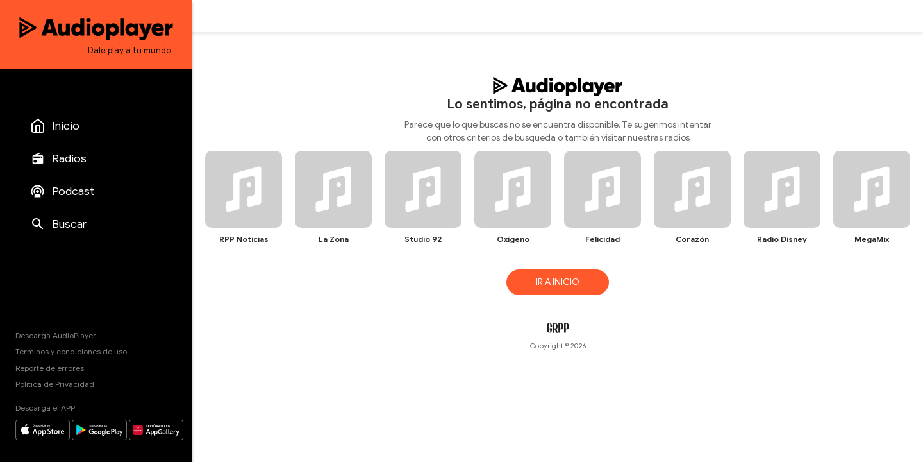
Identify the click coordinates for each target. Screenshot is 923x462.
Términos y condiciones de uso (71, 351)
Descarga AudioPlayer (55, 335)
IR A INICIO (557, 282)
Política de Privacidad (54, 384)
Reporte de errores (49, 368)
